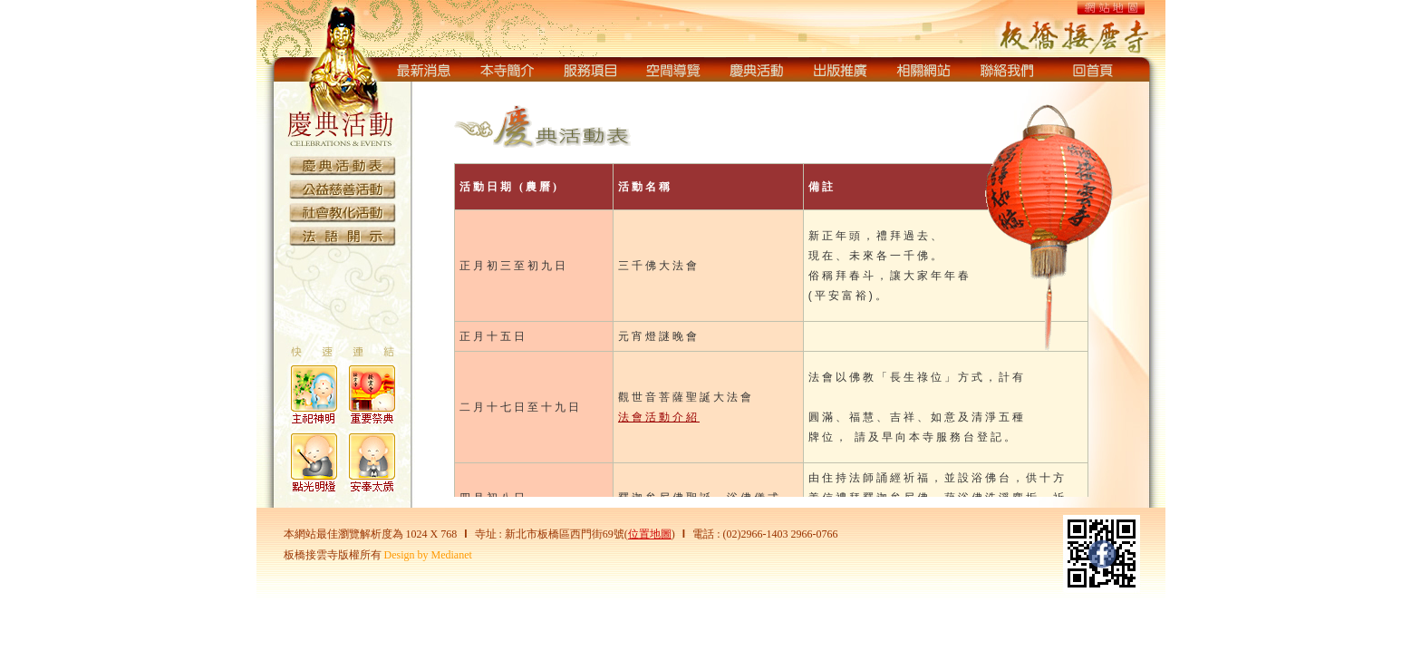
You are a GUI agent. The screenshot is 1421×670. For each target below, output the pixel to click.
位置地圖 (650, 534)
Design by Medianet (428, 555)
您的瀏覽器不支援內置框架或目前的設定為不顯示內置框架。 (791, 293)
